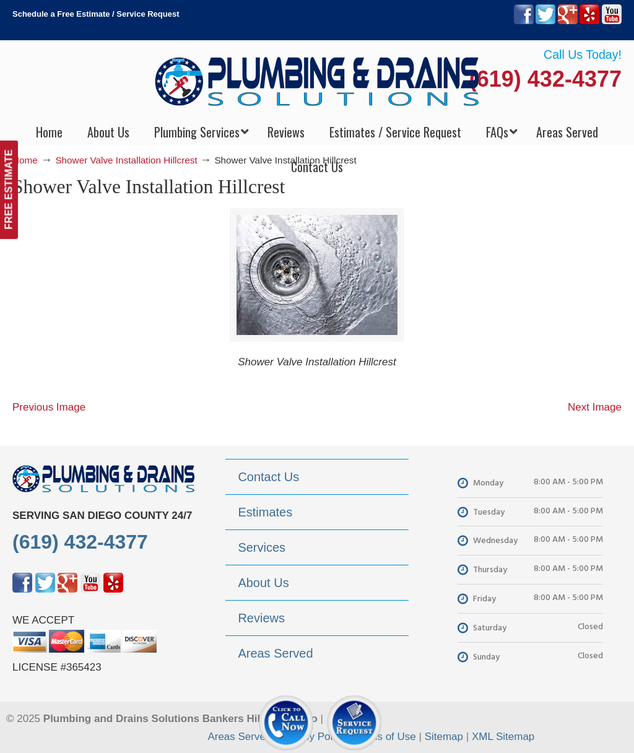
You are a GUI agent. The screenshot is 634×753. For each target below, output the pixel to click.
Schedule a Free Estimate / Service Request (96, 14)
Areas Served (239, 736)
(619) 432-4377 (545, 79)
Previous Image (48, 407)
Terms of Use (385, 736)
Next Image (595, 407)
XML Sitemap (503, 736)
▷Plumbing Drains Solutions (317, 81)
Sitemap (444, 736)
